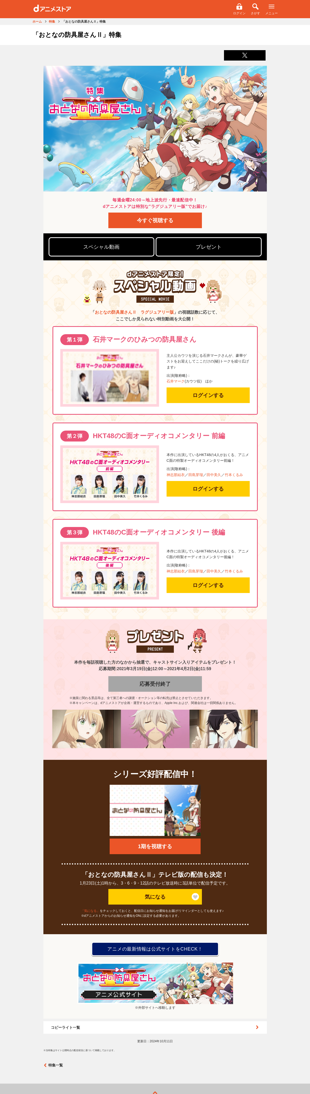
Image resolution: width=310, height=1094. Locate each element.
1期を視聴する (155, 846)
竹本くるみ (234, 475)
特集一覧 (53, 1065)
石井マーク (176, 381)
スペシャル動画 (101, 247)
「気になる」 (90, 911)
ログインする (208, 395)
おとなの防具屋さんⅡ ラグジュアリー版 (134, 312)
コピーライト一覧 (155, 1027)
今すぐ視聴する (155, 220)
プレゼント (209, 247)
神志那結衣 (176, 475)
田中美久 (214, 475)
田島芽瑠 (195, 475)
